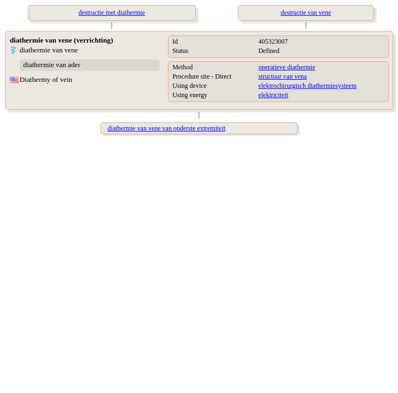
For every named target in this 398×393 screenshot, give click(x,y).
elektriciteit (273, 95)
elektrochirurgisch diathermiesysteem (307, 86)
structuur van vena (282, 76)
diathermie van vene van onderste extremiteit (166, 128)
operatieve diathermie (286, 67)
